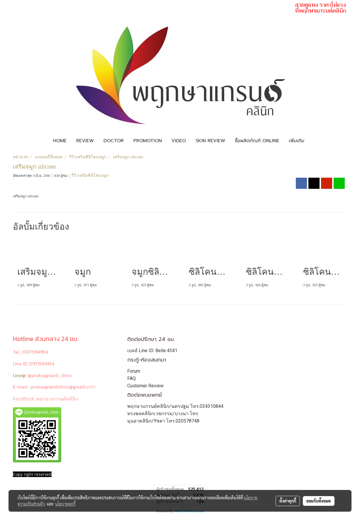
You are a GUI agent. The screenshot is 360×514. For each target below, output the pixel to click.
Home (60, 140)
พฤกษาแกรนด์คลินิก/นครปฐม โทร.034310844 (175, 406)
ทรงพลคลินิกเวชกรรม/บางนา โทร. (163, 413)
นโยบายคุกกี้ (65, 503)
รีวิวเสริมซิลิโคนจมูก (90, 175)
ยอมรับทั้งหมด (318, 500)
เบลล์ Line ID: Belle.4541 (152, 350)
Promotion (147, 140)
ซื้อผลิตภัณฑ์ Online (257, 140)
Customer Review (145, 386)
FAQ (131, 378)
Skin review (210, 140)
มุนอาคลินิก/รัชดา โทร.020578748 (163, 421)
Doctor (113, 140)
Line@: (19, 375)
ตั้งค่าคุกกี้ (287, 500)
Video (178, 140)
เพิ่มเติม (296, 140)
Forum (133, 371)
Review (85, 140)
